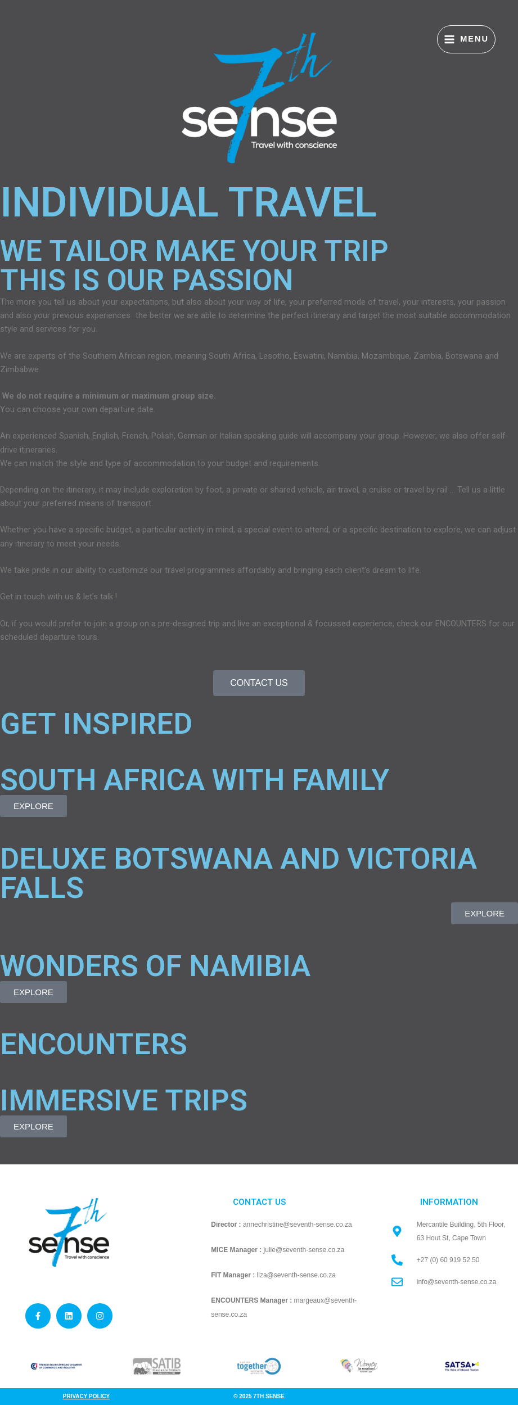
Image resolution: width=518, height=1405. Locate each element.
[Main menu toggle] (466, 39)
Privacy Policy (86, 1396)
